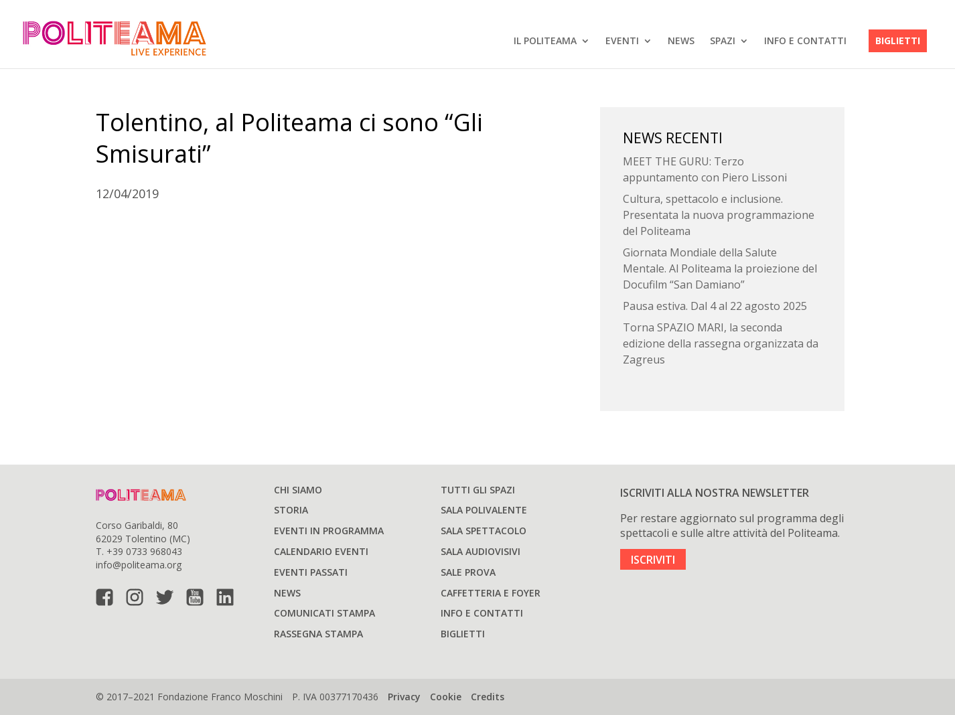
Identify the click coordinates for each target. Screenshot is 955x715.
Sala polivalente (484, 509)
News (681, 40)
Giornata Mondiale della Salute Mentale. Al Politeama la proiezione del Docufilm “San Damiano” (720, 268)
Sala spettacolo (483, 530)
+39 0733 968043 (144, 551)
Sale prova (468, 572)
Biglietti (897, 40)
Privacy (404, 696)
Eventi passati (311, 572)
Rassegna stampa (318, 633)
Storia (291, 509)
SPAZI (722, 40)
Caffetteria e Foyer (490, 592)
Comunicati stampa (324, 613)
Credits (487, 696)
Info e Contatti (805, 40)
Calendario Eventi (321, 551)
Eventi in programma (329, 530)
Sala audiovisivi (480, 551)
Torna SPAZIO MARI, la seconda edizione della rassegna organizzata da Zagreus (720, 343)
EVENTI (622, 40)
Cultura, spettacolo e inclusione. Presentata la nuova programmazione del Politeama (718, 214)
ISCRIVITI (653, 559)
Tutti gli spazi (478, 489)
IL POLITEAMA (545, 40)
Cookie (445, 696)
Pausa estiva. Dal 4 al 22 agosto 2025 (715, 306)
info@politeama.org (138, 564)
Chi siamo (298, 489)
